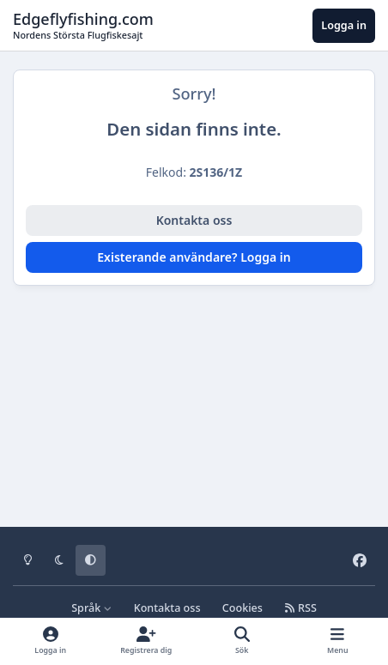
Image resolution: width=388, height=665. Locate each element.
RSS (300, 608)
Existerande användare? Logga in (193, 257)
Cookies (242, 608)
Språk (91, 608)
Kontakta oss (194, 220)
